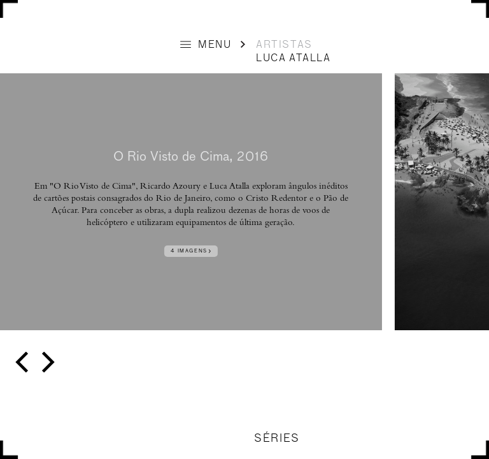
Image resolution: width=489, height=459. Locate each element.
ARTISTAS (284, 45)
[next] (46, 362)
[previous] (23, 362)
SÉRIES (276, 438)
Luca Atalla (293, 59)
